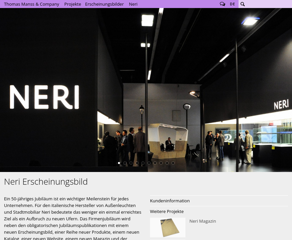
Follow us (222, 4)
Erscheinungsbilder (104, 4)
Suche (243, 4)
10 (173, 163)
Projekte (72, 4)
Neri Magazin (219, 227)
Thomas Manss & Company (31, 4)
